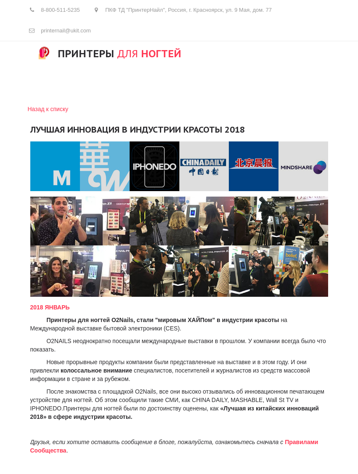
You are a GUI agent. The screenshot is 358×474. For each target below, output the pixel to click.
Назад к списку (48, 109)
